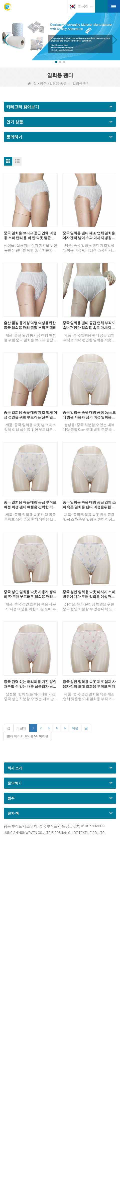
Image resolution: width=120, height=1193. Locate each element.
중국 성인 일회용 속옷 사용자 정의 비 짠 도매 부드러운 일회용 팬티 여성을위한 (30, 594)
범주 (43, 83)
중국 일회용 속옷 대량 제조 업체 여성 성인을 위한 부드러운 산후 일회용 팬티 (30, 415)
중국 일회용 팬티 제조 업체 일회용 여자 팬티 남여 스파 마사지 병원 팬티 (89, 235)
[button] (56, 62)
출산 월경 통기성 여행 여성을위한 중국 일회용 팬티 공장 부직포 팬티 (30, 325)
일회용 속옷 (57, 83)
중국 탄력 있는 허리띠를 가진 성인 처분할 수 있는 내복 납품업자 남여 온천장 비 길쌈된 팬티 (30, 684)
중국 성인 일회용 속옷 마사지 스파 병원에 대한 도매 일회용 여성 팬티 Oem (89, 594)
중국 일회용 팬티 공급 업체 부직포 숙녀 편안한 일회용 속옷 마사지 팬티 (89, 325)
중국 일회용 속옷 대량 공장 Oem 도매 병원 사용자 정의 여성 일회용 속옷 (89, 415)
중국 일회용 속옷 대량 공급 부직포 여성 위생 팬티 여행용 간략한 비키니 (30, 505)
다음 (75, 728)
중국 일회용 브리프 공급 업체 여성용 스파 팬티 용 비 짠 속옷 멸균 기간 (30, 235)
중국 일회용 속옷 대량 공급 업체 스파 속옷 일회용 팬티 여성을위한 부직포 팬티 (89, 505)
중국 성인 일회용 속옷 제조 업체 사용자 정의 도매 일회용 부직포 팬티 (89, 683)
